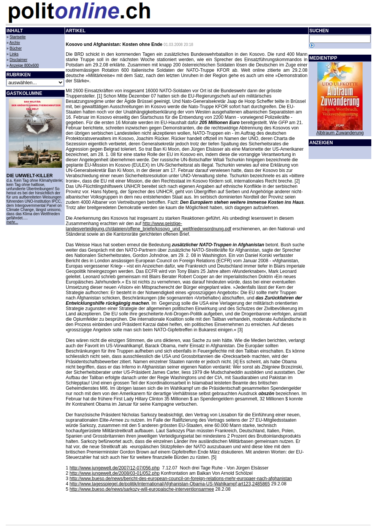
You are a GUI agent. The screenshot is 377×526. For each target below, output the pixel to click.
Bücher (16, 48)
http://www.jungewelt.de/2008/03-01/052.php (115, 473)
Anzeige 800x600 (24, 65)
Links (14, 54)
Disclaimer (18, 60)
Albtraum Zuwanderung (340, 132)
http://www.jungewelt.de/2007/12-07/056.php (115, 468)
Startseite (17, 37)
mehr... (12, 222)
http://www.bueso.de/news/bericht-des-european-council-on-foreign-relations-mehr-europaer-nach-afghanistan (181, 478)
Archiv (15, 43)
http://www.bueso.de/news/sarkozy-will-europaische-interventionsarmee (142, 489)
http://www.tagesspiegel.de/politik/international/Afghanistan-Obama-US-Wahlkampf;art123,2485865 (170, 484)
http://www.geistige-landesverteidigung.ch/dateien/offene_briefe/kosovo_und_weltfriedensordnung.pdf (148, 226)
